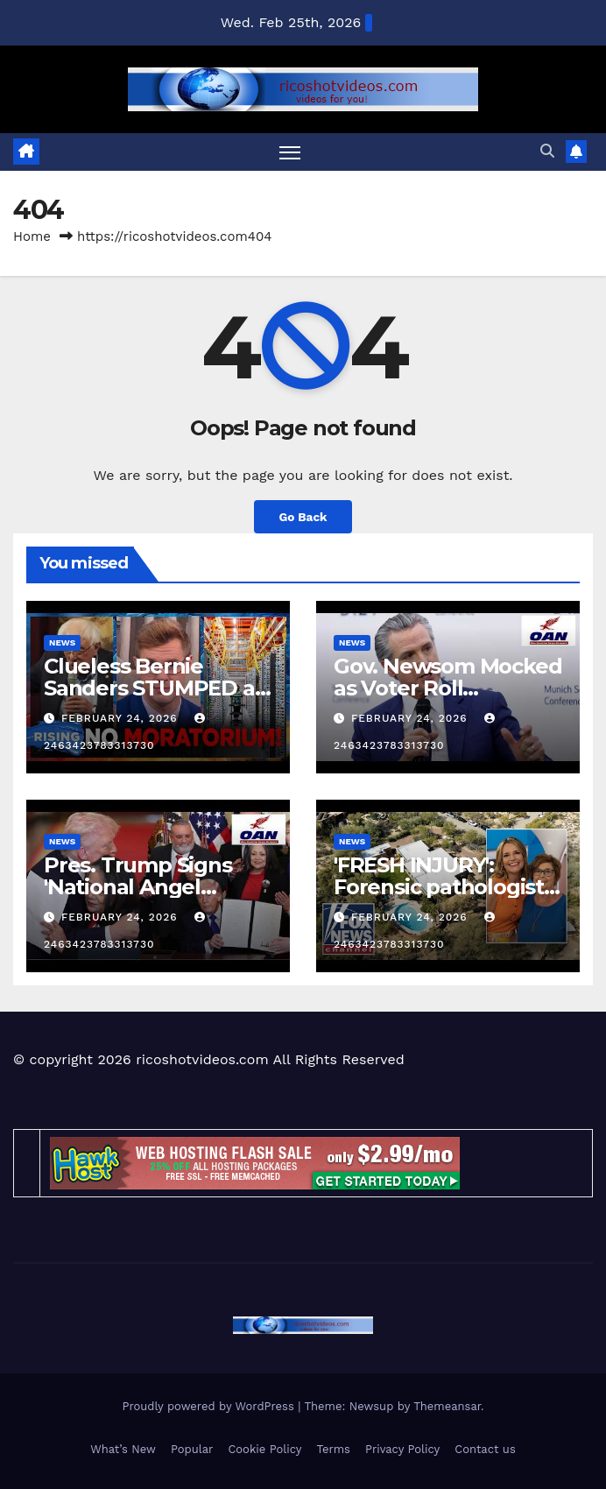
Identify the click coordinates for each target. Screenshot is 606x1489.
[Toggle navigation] (290, 152)
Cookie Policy (264, 1449)
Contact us (485, 1449)
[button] (547, 151)
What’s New (123, 1449)
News (62, 642)
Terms (332, 1449)
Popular (192, 1449)
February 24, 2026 (121, 718)
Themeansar (447, 1406)
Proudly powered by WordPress (210, 1406)
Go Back (302, 517)
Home (32, 236)
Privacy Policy (402, 1449)
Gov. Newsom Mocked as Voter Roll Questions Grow (447, 688)
